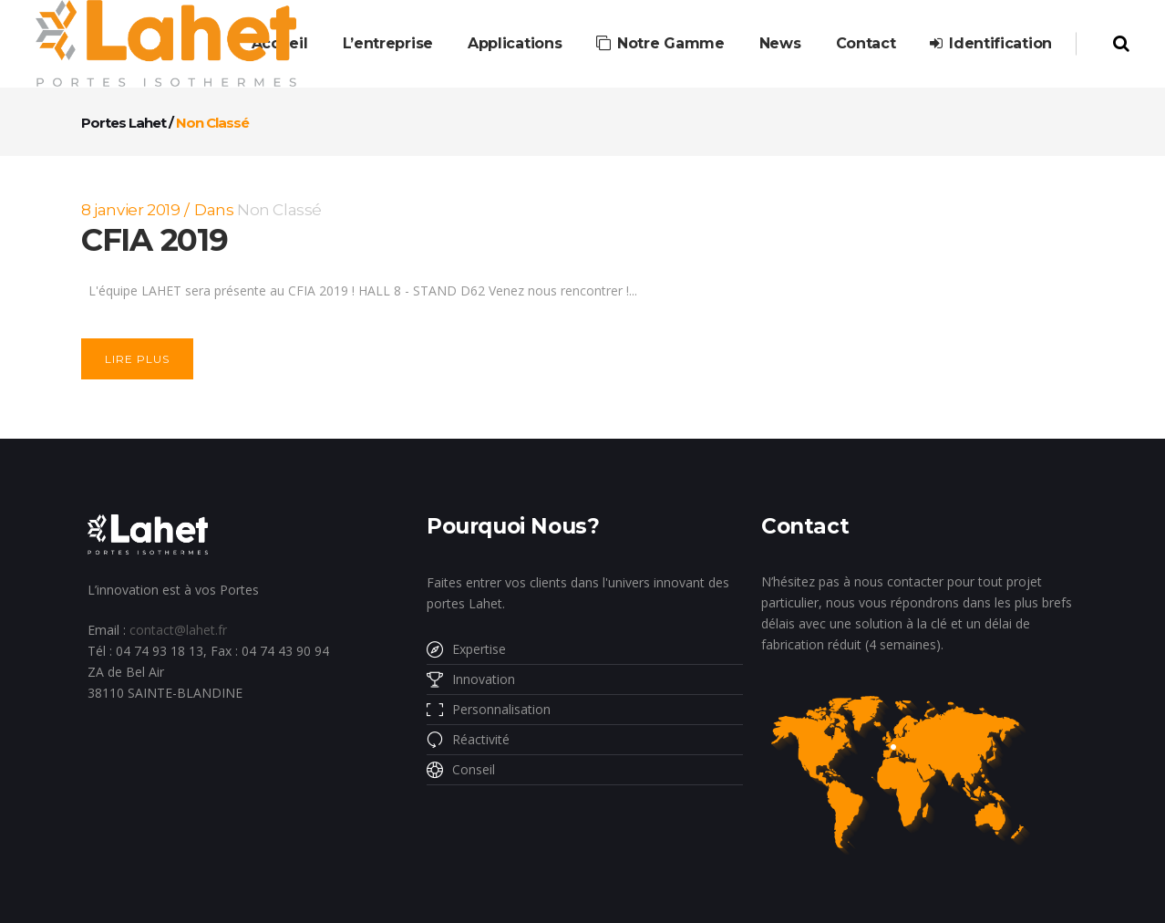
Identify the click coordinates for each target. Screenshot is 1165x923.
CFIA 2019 (154, 240)
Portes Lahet (123, 122)
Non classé (279, 210)
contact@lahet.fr (178, 629)
